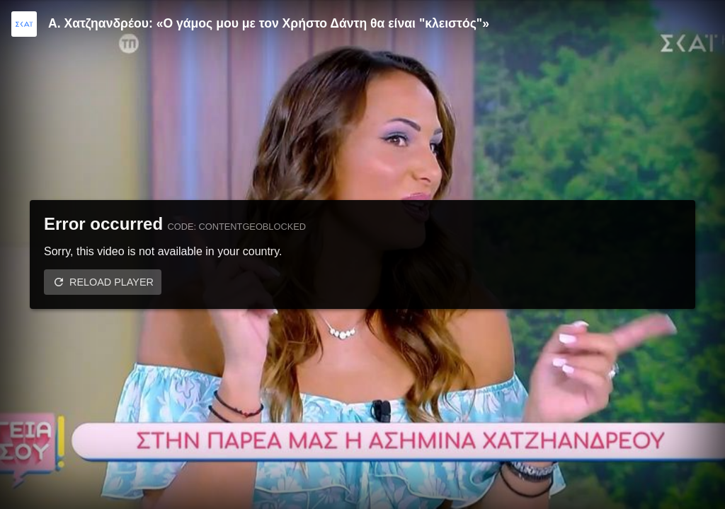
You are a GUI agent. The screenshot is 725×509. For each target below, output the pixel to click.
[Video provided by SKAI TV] (24, 24)
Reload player (111, 282)
